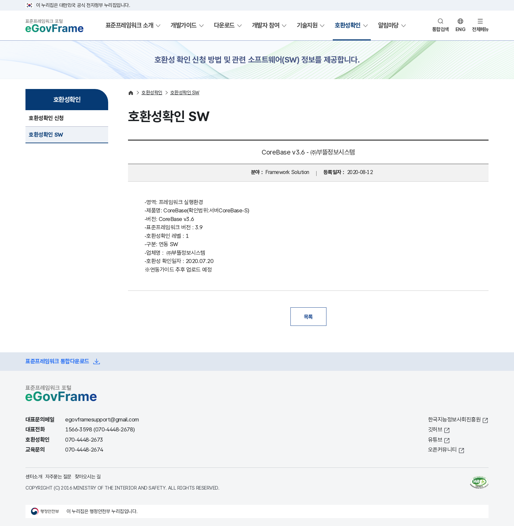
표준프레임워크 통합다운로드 (57, 361)
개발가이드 (183, 25)
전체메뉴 (480, 29)
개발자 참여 (265, 25)
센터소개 (33, 476)
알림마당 (388, 25)
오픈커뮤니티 (442, 450)
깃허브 (435, 429)
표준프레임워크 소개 (129, 25)
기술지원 (307, 25)
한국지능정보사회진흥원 (454, 419)
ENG (460, 29)
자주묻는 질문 (58, 476)
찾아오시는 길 (88, 476)
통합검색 (440, 29)
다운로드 (224, 25)
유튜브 (435, 440)
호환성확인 (348, 25)
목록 (308, 316)
